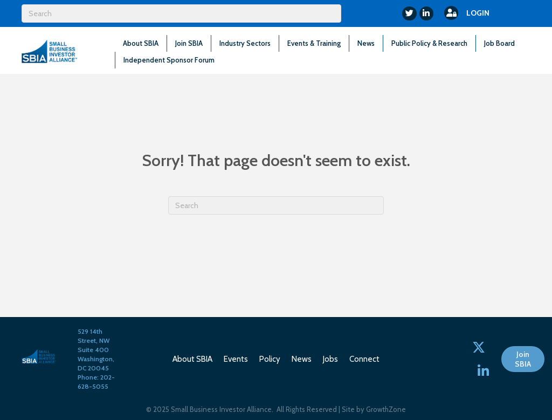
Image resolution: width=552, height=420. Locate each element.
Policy (269, 359)
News (366, 43)
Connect (364, 359)
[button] (522, 359)
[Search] (181, 13)
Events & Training (314, 43)
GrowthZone (386, 409)
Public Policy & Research (429, 43)
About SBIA (140, 43)
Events (236, 359)
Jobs (330, 359)
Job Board (499, 43)
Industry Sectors (245, 43)
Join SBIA (189, 43)
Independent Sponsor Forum (169, 60)
